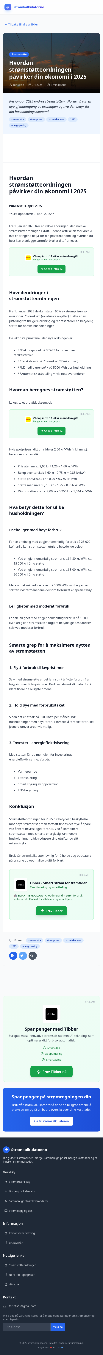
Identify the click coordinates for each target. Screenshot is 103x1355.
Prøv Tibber (51, 911)
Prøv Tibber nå (51, 1071)
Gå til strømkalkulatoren (51, 1121)
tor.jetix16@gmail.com (22, 1306)
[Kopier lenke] (33, 956)
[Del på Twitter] (23, 956)
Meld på (58, 1327)
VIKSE (60, 1347)
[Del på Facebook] (13, 956)
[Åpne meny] (96, 7)
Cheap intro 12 (51, 269)
